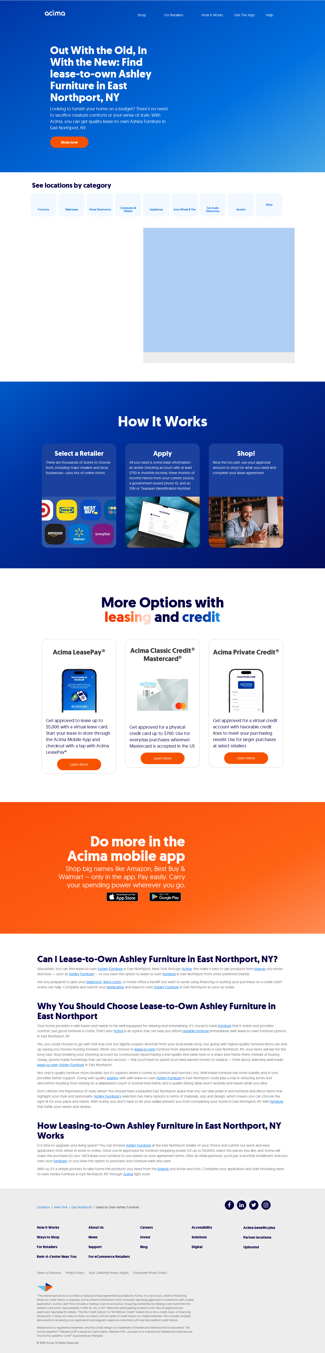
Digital (197, 1246)
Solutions (199, 1237)
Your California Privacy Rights (109, 1273)
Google (167, 898)
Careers (146, 1227)
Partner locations (257, 1237)
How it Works (212, 15)
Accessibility (202, 1227)
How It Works (48, 1227)
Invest (145, 1237)
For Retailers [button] (174, 15)
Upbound (251, 1247)
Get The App (244, 15)
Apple (125, 898)
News (93, 1237)
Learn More (79, 764)
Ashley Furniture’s (107, 1096)
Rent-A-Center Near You (57, 1256)
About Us (96, 1227)
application (115, 987)
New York (60, 1207)
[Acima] (44, 1287)
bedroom (94, 982)
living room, (112, 982)
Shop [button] (142, 15)
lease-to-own (145, 1049)
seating (112, 1078)
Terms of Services (49, 1273)
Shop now (69, 142)
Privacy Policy (75, 1273)
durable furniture (196, 1031)
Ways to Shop (48, 1237)
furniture (169, 974)
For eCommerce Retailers (109, 1256)
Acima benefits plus (259, 1227)
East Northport (82, 1207)
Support (95, 1246)
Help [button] (270, 15)
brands (260, 968)
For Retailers (47, 1246)
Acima (55, 14)
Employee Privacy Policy (150, 1273)
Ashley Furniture (110, 968)
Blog (144, 1246)
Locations (43, 1207)
